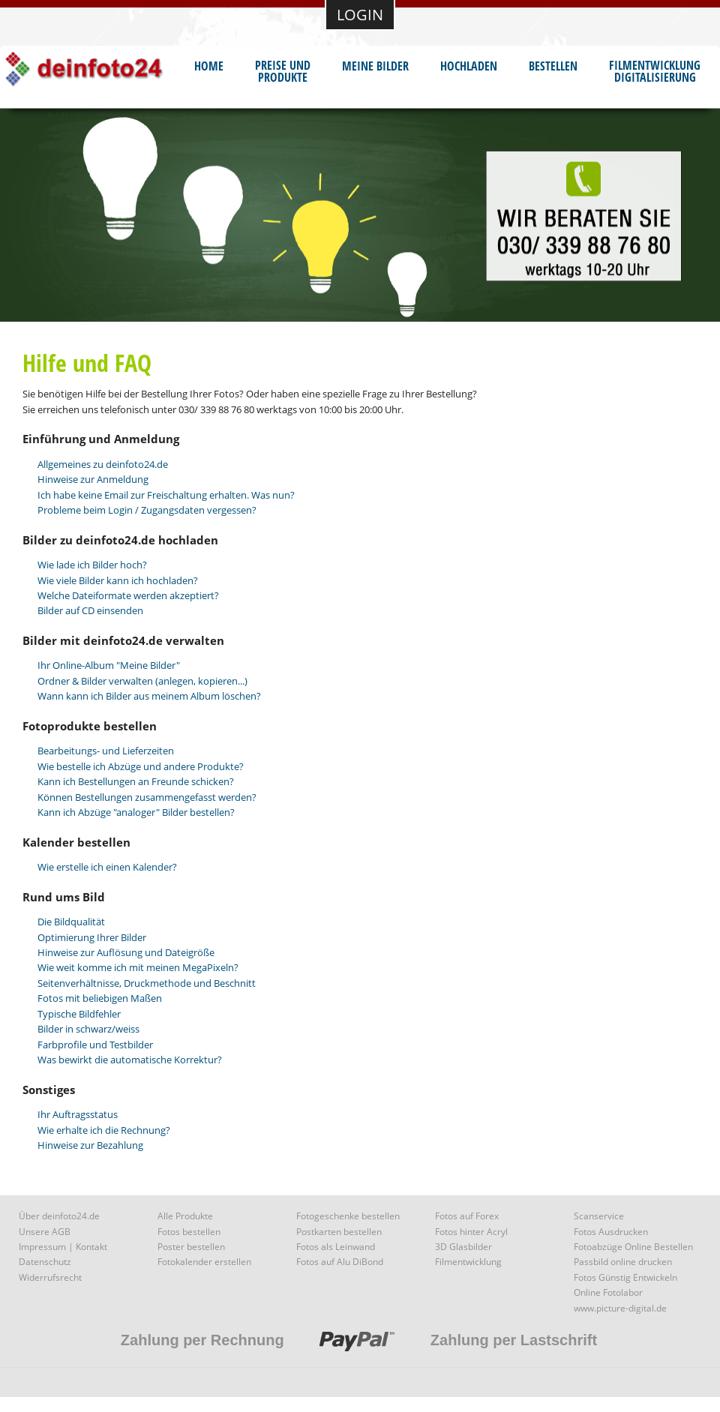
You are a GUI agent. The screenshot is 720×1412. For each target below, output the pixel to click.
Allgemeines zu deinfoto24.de (103, 464)
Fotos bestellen (189, 1231)
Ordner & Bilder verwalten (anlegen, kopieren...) (143, 681)
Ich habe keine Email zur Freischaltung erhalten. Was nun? (166, 495)
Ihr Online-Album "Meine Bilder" (109, 665)
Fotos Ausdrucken (611, 1231)
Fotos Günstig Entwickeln (625, 1277)
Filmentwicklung (468, 1261)
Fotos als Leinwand (335, 1246)
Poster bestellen (191, 1246)
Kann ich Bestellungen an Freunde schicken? (136, 781)
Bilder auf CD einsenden (90, 610)
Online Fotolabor (608, 1292)
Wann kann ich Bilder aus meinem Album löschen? (149, 696)
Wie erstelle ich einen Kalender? (107, 867)
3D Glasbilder (463, 1246)
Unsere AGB (44, 1231)
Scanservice (599, 1216)
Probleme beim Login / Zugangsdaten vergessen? (147, 510)
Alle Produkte (185, 1216)
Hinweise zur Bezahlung (90, 1145)
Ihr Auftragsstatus (78, 1114)
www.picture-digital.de (620, 1308)
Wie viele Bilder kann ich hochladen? (118, 580)
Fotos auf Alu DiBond (339, 1261)
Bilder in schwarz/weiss (89, 1029)
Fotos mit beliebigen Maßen (100, 998)
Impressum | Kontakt (63, 1246)
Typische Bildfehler (79, 1014)
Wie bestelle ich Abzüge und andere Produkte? (141, 766)
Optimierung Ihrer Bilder (92, 937)
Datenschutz (45, 1261)
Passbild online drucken (623, 1261)
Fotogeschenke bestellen (348, 1216)
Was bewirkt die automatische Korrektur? (130, 1059)
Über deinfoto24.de (59, 1216)
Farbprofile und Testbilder (95, 1044)
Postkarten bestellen (339, 1231)
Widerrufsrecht (50, 1277)
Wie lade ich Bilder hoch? (92, 564)
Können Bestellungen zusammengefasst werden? (147, 797)
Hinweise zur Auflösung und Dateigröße (126, 952)
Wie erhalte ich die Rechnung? (104, 1130)
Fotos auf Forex (467, 1216)
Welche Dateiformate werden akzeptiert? (128, 595)
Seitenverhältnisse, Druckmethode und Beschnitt (147, 983)
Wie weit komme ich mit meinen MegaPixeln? (138, 967)
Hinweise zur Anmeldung (93, 479)
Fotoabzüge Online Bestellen (633, 1246)
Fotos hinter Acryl (471, 1231)
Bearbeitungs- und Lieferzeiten (106, 750)
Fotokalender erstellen (204, 1261)
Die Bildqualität (71, 921)
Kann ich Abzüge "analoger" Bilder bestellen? (136, 812)
